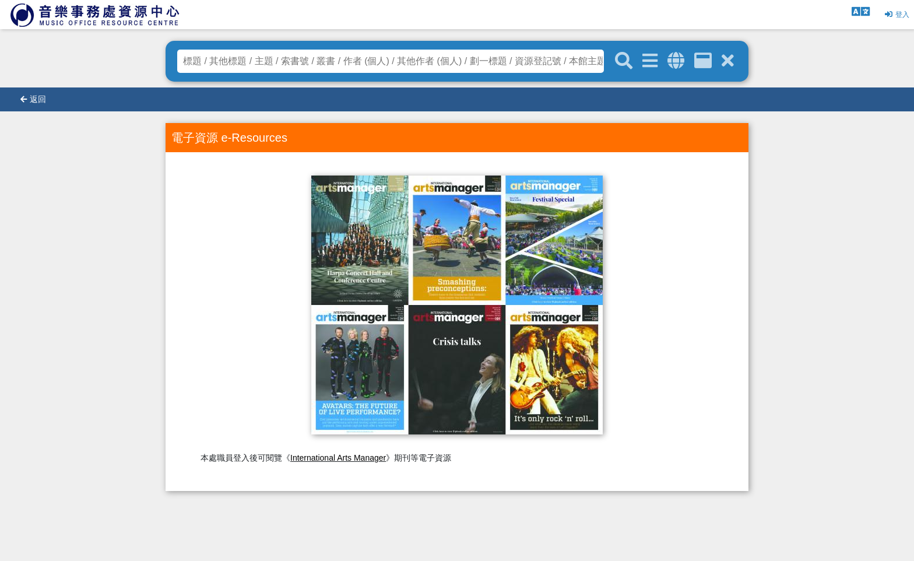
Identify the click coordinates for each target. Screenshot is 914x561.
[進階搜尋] (649, 61)
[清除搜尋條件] (728, 61)
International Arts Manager (338, 457)
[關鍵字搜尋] (623, 61)
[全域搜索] (676, 61)
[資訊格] (703, 61)
